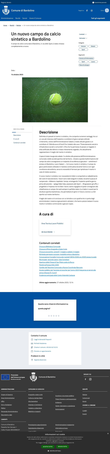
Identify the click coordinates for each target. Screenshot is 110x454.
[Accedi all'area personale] (99, 2)
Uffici (2, 401)
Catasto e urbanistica (35, 408)
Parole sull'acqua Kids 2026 (49, 265)
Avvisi (84, 401)
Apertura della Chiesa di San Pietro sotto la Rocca (56, 262)
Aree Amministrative (7, 398)
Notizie (18, 25)
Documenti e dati (6, 415)
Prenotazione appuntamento (37, 425)
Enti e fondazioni (6, 405)
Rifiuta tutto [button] (62, 446)
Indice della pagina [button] (18, 129)
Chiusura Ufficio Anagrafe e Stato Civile (53, 249)
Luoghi (85, 410)
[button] (55, 451)
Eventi (85, 414)
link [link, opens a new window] (73, 443)
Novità (12, 25)
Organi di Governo (7, 394)
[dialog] (55, 443)
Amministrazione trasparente (64, 425)
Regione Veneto (6, 2)
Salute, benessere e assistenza (65, 406)
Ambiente (58, 402)
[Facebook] (85, 10)
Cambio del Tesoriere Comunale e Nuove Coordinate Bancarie (61, 267)
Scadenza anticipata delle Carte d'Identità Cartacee (57, 275)
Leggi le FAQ (32, 431)
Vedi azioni (83, 38)
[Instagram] (90, 10)
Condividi (83, 34)
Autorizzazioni (59, 409)
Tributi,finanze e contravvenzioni (65, 399)
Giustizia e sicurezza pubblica (64, 396)
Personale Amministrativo (9, 411)
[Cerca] (106, 10)
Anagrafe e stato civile (35, 394)
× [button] (108, 433)
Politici (3, 408)
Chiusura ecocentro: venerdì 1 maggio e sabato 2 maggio (59, 251)
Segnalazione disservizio (36, 428)
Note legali (58, 431)
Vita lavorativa (33, 401)
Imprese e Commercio (35, 405)
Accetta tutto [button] (47, 446)
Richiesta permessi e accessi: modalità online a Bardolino (59, 254)
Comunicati (86, 398)
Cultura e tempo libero (35, 398)
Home (5, 25)
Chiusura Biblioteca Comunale (49, 246)
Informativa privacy (61, 428)
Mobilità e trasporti (34, 411)
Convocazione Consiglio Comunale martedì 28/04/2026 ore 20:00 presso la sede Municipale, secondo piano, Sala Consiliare (67, 258)
